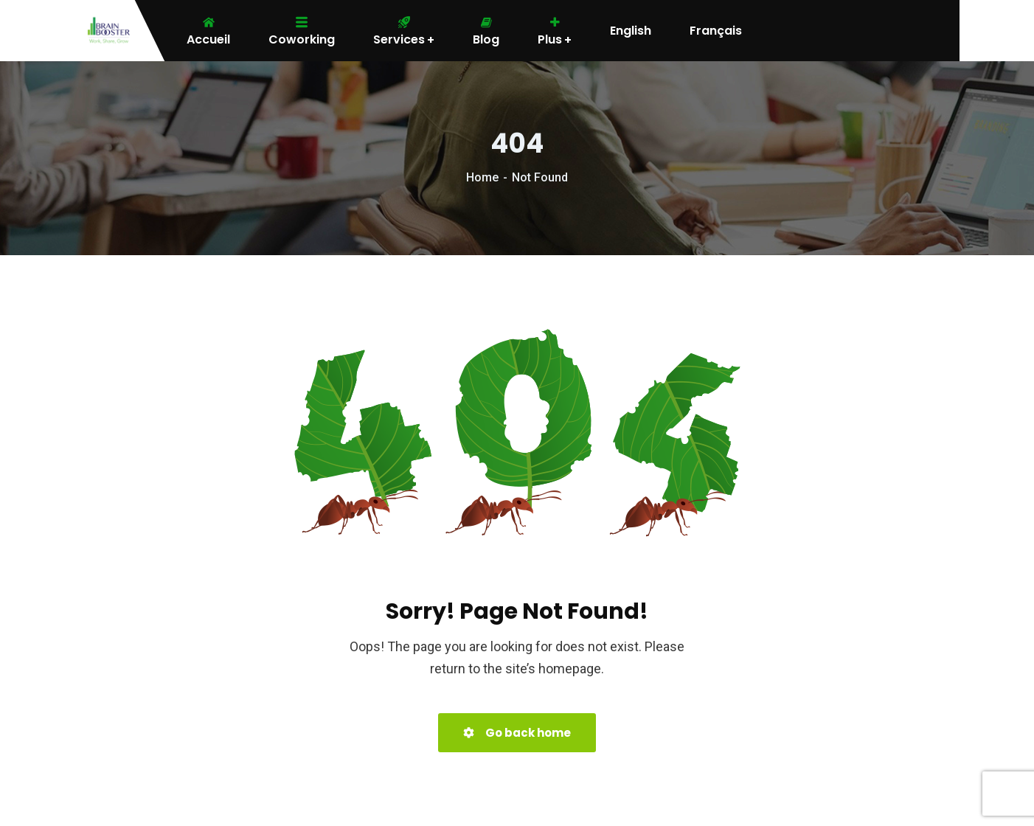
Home (482, 177)
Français (716, 31)
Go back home (517, 732)
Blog (486, 31)
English (630, 31)
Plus (555, 31)
